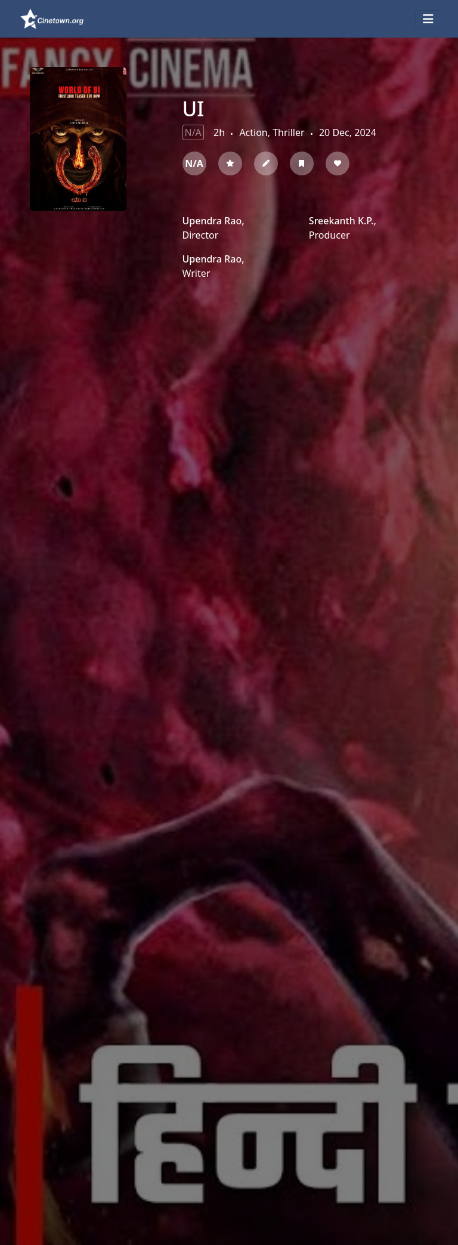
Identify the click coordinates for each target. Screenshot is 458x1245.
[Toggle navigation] (428, 19)
